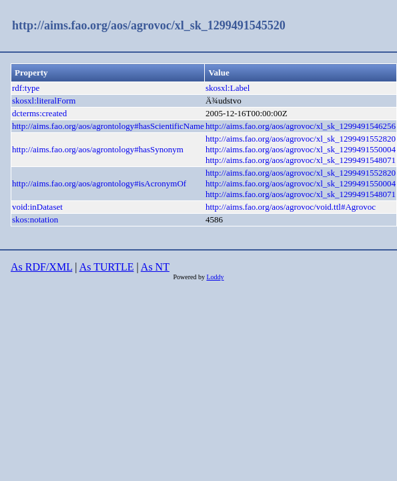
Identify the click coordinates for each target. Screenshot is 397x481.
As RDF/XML (41, 267)
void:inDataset (37, 207)
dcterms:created (39, 113)
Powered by (189, 277)
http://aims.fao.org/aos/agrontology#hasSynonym (97, 149)
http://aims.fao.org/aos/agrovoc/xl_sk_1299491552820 (301, 139)
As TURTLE (106, 267)
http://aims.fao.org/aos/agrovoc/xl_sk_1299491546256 (301, 126)
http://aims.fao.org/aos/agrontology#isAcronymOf (99, 183)
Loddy (215, 277)
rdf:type (25, 88)
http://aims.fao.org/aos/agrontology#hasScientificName (108, 126)
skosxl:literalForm (43, 101)
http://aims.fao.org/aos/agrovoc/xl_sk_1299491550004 (301, 149)
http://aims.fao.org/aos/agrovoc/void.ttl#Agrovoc (291, 207)
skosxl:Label (228, 88)
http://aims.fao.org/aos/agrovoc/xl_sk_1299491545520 (149, 25)
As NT (155, 267)
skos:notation (35, 219)
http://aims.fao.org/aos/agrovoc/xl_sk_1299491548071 (301, 160)
